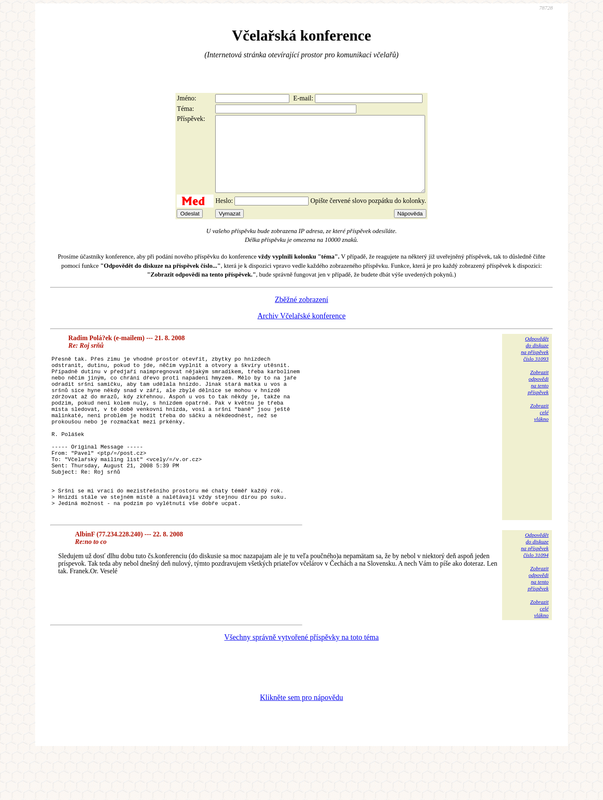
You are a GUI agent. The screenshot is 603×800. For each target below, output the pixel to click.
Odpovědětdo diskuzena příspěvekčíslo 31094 (535, 591)
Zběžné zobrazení (301, 314)
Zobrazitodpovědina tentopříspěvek (538, 397)
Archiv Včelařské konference (302, 331)
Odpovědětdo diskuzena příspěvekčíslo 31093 (535, 364)
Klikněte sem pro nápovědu (301, 744)
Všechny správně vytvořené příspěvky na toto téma (301, 683)
